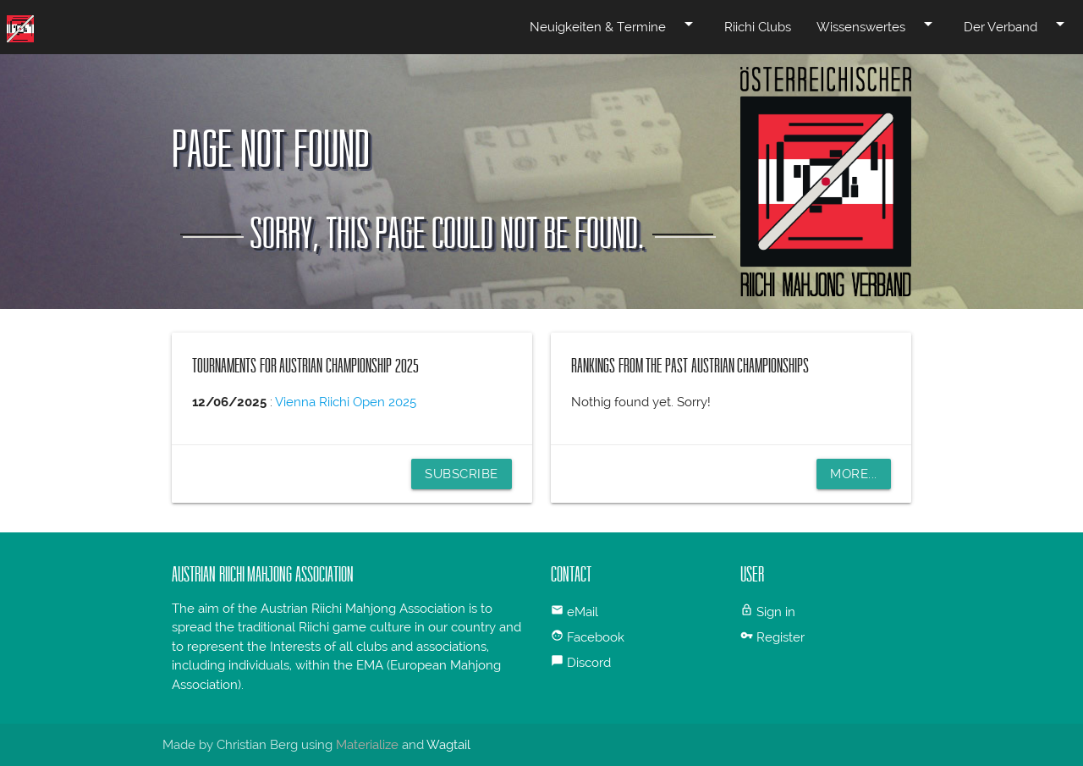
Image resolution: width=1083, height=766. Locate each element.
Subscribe (461, 474)
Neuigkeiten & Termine (614, 23)
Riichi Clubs (757, 27)
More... (853, 474)
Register (780, 637)
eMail (582, 612)
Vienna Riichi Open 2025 (345, 402)
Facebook (595, 637)
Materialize (367, 744)
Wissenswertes (877, 23)
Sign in (775, 612)
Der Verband (1017, 23)
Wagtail (448, 744)
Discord (589, 662)
